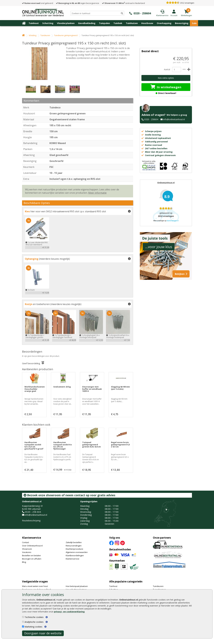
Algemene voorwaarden (77, 552)
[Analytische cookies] (23, 622)
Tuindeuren (45, 35)
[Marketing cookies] (23, 626)
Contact (25, 542)
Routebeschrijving (31, 520)
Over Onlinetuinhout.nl (32, 545)
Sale (194, 23)
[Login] (173, 13)
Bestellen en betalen (31, 555)
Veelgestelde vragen (35, 581)
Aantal (167, 69)
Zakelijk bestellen (74, 542)
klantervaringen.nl (173, 221)
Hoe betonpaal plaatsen (77, 586)
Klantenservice (31, 537)
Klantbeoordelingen (75, 555)
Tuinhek (117, 23)
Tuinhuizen (132, 23)
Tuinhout (34, 23)
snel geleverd (37, 3)
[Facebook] (111, 542)
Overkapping (164, 23)
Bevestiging (181, 23)
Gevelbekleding (86, 23)
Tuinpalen (104, 23)
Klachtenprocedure (74, 549)
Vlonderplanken (66, 23)
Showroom (27, 549)
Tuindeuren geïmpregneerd (65, 35)
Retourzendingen (74, 545)
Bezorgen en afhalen (31, 558)
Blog (24, 562)
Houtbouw (147, 23)
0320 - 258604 (151, 119)
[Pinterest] (122, 542)
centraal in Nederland (123, 3)
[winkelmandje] (186, 15)
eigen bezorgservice (77, 3)
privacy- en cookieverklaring (69, 611)
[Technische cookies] (23, 617)
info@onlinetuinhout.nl (174, 119)
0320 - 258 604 (33, 511)
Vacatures (26, 552)
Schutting (47, 23)
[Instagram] (117, 542)
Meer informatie (97, 192)
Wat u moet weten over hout (35, 586)
